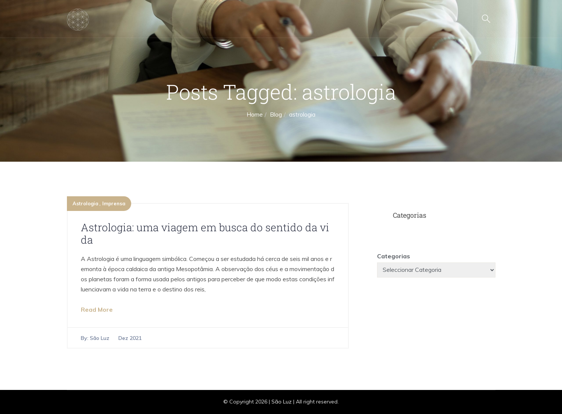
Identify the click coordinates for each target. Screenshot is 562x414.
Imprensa (114, 203)
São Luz (99, 338)
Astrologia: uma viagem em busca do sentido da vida (205, 233)
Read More (97, 309)
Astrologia (85, 203)
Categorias (393, 256)
